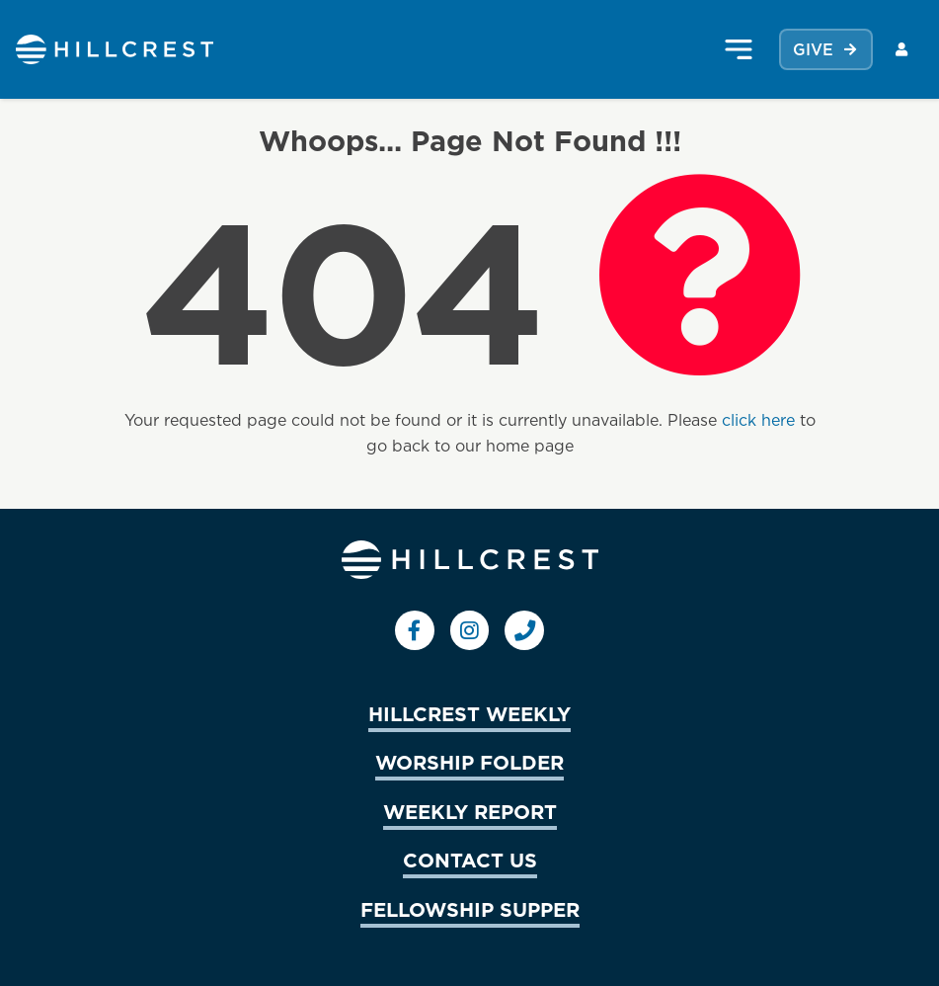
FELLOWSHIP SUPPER (470, 909)
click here (758, 420)
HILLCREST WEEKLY (469, 713)
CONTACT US (470, 859)
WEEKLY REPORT (470, 811)
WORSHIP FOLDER (469, 762)
